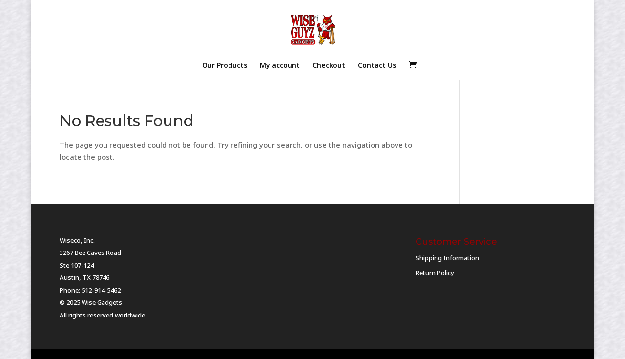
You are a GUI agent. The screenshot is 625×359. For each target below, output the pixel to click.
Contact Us (377, 66)
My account (280, 66)
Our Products (224, 66)
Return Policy (435, 272)
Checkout (328, 66)
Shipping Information (447, 257)
